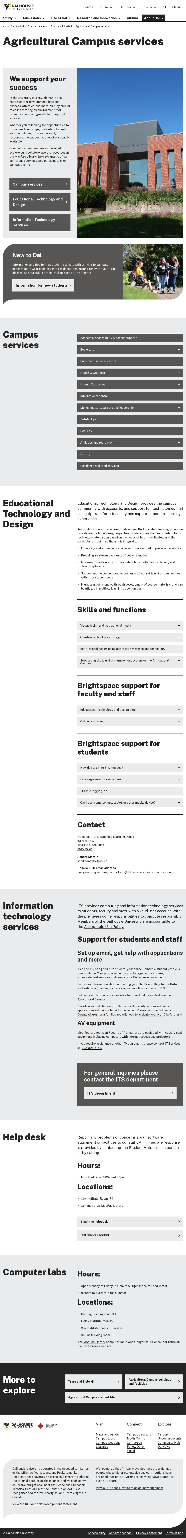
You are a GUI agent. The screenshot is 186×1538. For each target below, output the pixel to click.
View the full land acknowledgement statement (44, 1504)
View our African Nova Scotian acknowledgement (129, 1488)
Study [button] (8, 18)
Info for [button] (126, 7)
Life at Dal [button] (59, 18)
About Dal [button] (152, 18)
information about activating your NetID (119, 984)
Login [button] (148, 7)
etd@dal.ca (84, 849)
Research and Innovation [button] (97, 18)
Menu (177, 7)
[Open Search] (164, 7)
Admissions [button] (32, 18)
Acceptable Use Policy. (104, 926)
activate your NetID (151, 1014)
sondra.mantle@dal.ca (92, 861)
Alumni (132, 18)
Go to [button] (104, 7)
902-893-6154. (92, 1047)
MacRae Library (94, 1342)
